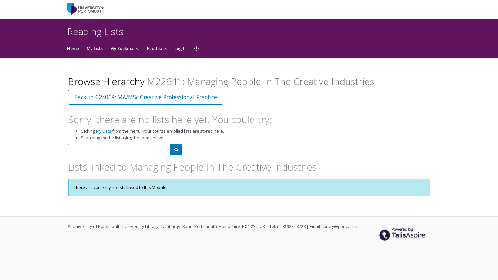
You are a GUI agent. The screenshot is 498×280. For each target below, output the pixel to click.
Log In (180, 48)
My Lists (95, 48)
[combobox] (119, 149)
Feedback (157, 48)
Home (73, 48)
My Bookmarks (124, 48)
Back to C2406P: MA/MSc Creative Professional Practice (145, 97)
